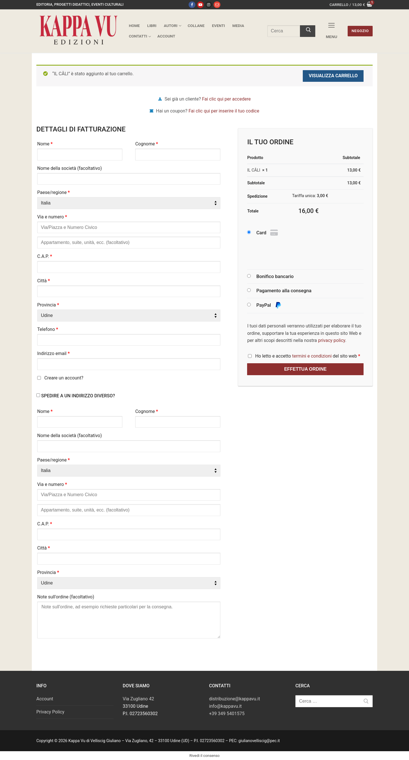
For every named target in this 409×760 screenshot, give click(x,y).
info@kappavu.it (225, 706)
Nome (45, 144)
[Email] (217, 4)
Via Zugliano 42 (138, 698)
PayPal (268, 305)
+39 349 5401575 (227, 713)
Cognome (146, 144)
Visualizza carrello (333, 75)
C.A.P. (44, 256)
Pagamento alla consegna (283, 290)
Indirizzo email (53, 353)
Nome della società (69, 168)
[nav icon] (331, 31)
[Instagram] (208, 4)
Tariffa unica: (310, 195)
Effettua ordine (305, 369)
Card (267, 233)
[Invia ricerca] (307, 31)
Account (44, 698)
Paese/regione (53, 192)
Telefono (47, 329)
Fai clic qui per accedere (226, 99)
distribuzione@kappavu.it (234, 698)
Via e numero (52, 217)
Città (43, 280)
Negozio (360, 30)
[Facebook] (192, 4)
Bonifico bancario (274, 276)
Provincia (48, 305)
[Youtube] (200, 4)
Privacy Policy (50, 712)
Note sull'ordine (65, 597)
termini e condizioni (311, 356)
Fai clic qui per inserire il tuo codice (224, 111)
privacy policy (331, 340)
